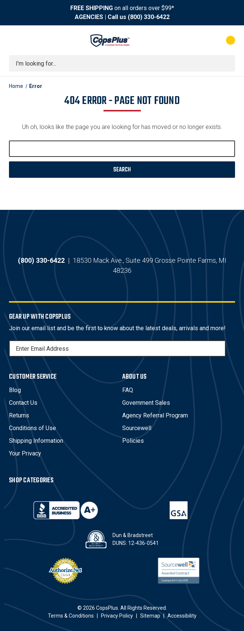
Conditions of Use (32, 428)
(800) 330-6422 (149, 16)
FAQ (127, 390)
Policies (133, 440)
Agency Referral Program (155, 415)
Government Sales (146, 402)
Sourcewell (136, 428)
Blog (15, 390)
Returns (19, 415)
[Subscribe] (219, 348)
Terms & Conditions (71, 616)
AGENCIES (89, 16)
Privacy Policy (117, 616)
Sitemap (150, 616)
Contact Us (23, 402)
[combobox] (122, 63)
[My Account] (197, 40)
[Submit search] (227, 63)
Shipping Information (36, 440)
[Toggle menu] (15, 40)
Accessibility (182, 616)
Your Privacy (25, 453)
